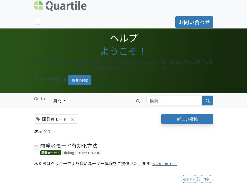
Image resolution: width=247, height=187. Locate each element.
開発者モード (50, 152)
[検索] (207, 100)
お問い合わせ (194, 22)
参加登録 (79, 80)
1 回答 (143, 159)
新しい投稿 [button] (187, 119)
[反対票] (50, 159)
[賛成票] (42, 159)
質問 (58, 100)
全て (48, 131)
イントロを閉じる (50, 79)
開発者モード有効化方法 (68, 145)
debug (69, 152)
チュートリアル (89, 152)
